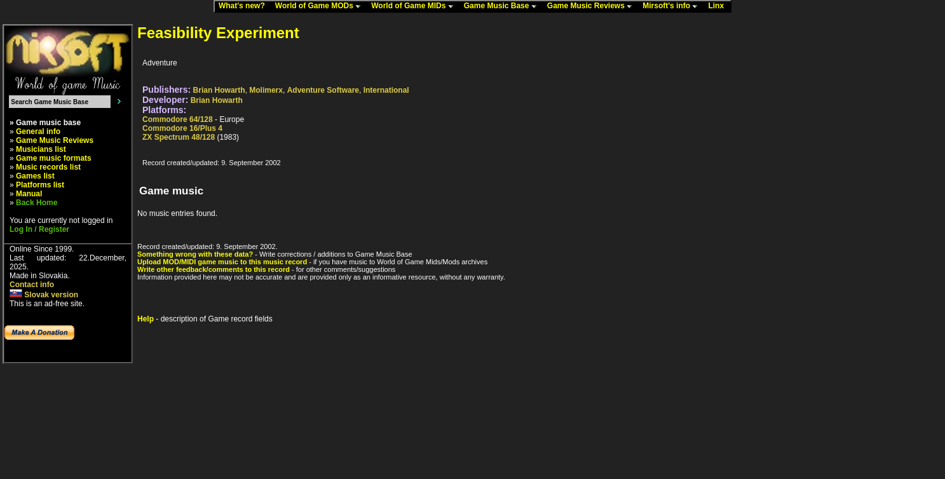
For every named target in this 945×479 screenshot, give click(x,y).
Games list (35, 176)
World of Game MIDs (415, 6)
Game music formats (54, 158)
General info (38, 131)
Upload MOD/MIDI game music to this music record (222, 262)
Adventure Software (323, 90)
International (386, 90)
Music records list (48, 167)
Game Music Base (503, 6)
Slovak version (44, 294)
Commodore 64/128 (177, 119)
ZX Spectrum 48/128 (178, 137)
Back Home (36, 202)
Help (145, 318)
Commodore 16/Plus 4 (182, 128)
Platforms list (40, 184)
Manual (29, 193)
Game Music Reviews (593, 6)
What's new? (244, 6)
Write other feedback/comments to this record (213, 269)
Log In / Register (39, 229)
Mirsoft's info (673, 6)
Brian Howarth (219, 90)
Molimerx (266, 90)
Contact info (32, 284)
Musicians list (41, 149)
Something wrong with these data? (195, 254)
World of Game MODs (321, 6)
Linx (718, 6)
